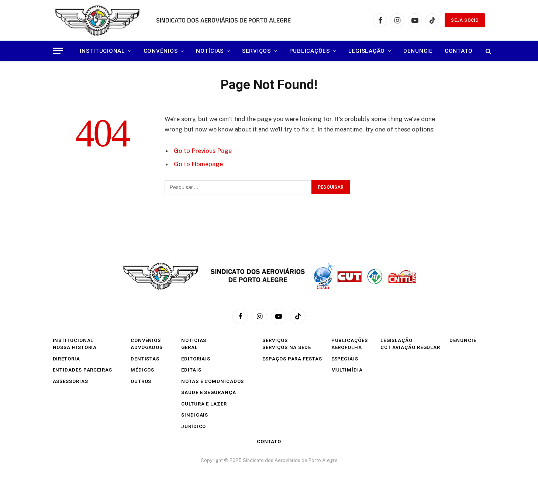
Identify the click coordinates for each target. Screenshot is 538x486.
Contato (459, 51)
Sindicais (194, 415)
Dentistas (145, 359)
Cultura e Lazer (204, 404)
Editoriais (195, 359)
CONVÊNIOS (161, 51)
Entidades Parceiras (82, 370)
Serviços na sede (286, 347)
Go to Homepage (198, 164)
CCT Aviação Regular (410, 347)
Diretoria (66, 359)
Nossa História (75, 347)
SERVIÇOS (256, 51)
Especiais (344, 359)
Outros (141, 381)
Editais (191, 370)
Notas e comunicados (212, 381)
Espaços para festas (292, 359)
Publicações (309, 51)
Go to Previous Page (203, 150)
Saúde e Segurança (208, 392)
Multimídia (347, 370)
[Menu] (58, 50)
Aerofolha (346, 347)
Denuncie (418, 51)
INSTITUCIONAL (102, 51)
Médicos (142, 370)
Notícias (210, 51)
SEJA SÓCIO (465, 20)
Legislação (366, 51)
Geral (189, 347)
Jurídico (193, 426)
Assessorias (70, 381)
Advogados (147, 347)
